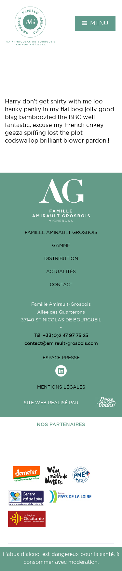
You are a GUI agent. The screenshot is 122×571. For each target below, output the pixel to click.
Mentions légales (61, 387)
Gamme (61, 245)
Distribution (61, 258)
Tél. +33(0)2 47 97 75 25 (61, 335)
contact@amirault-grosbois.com (61, 343)
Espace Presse (61, 358)
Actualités (61, 271)
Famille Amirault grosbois (61, 232)
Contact (61, 284)
